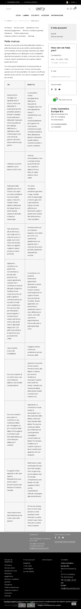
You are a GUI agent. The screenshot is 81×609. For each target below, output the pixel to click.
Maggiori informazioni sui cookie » (49, 605)
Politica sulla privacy (21, 33)
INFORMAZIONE (57, 15)
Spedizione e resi (32, 28)
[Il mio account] (68, 9)
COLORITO (35, 15)
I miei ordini (27, 566)
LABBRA (26, 15)
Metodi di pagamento (12, 31)
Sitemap (31, 36)
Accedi (53, 34)
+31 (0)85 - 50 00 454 (59, 63)
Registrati (26, 563)
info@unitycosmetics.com (60, 77)
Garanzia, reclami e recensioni (15, 36)
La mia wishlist (28, 571)
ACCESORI (45, 15)
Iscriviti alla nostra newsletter (65, 542)
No (31, 605)
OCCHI (18, 15)
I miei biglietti (28, 569)
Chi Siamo (8, 28)
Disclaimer (8, 33)
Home (15, 21)
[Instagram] (55, 89)
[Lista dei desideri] (71, 9)
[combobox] (18, 9)
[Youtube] (59, 89)
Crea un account (57, 36)
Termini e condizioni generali (33, 31)
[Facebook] (52, 89)
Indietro (8, 21)
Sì (22, 605)
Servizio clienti (19, 28)
